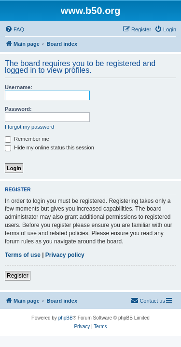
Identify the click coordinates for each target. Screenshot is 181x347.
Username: (18, 87)
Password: (18, 109)
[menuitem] (14, 29)
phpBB (65, 317)
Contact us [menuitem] (148, 300)
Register (17, 275)
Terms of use (23, 255)
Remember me (27, 139)
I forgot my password (29, 127)
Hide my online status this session (49, 147)
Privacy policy (64, 255)
